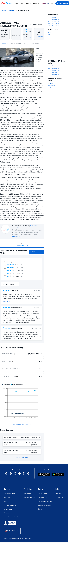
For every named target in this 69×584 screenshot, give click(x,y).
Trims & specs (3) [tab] (36, 43)
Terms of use (42, 493)
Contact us (59, 497)
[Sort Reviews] (10, 284)
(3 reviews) (27, 38)
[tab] (22, 245)
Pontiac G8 (51, 85)
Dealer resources (29, 497)
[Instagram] (19, 474)
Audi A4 (50, 87)
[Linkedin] (24, 474)
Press (5, 501)
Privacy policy (42, 497)
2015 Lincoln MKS (53, 19)
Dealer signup (28, 493)
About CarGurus (9, 493)
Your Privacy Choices (45, 501)
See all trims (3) (22, 457)
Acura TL (51, 83)
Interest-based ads (44, 505)
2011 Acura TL (52, 32)
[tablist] (22, 44)
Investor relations (10, 505)
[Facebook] (6, 474)
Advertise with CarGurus (12, 517)
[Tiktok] (28, 474)
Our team (7, 497)
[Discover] (45, 3)
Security (41, 509)
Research (12, 10)
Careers (6, 513)
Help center (59, 493)
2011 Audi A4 (52, 35)
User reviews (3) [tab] (15, 43)
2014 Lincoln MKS (53, 21)
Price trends (8, 509)
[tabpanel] (22, 295)
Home (4, 10)
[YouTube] (15, 474)
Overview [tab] (4, 43)
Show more (16, 236)
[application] (22, 401)
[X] (11, 474)
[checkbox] (5, 265)
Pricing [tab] (26, 43)
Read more (6, 301)
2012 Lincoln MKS (53, 26)
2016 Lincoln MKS (53, 17)
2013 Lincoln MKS (53, 24)
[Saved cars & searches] (52, 3)
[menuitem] (16, 3)
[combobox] (12, 531)
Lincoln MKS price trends (21, 424)
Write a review (36, 24)
